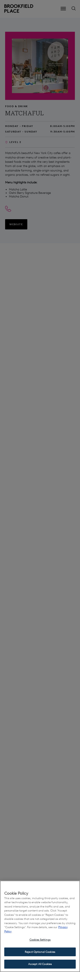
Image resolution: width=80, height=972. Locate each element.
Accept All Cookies (40, 964)
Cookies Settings (40, 939)
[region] (40, 926)
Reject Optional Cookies (40, 951)
